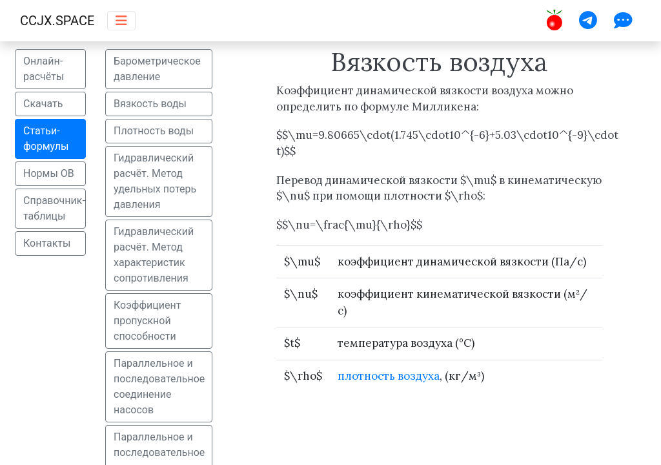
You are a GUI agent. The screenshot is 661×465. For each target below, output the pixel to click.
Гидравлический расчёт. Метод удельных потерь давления (155, 181)
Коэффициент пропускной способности (147, 320)
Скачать (43, 104)
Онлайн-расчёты (43, 69)
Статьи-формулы (46, 138)
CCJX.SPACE (57, 20)
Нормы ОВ (48, 173)
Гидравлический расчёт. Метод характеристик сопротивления (154, 254)
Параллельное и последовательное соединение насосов (159, 386)
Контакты (46, 243)
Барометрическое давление (157, 69)
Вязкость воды (150, 104)
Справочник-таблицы (54, 208)
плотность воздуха (389, 376)
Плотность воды (154, 131)
